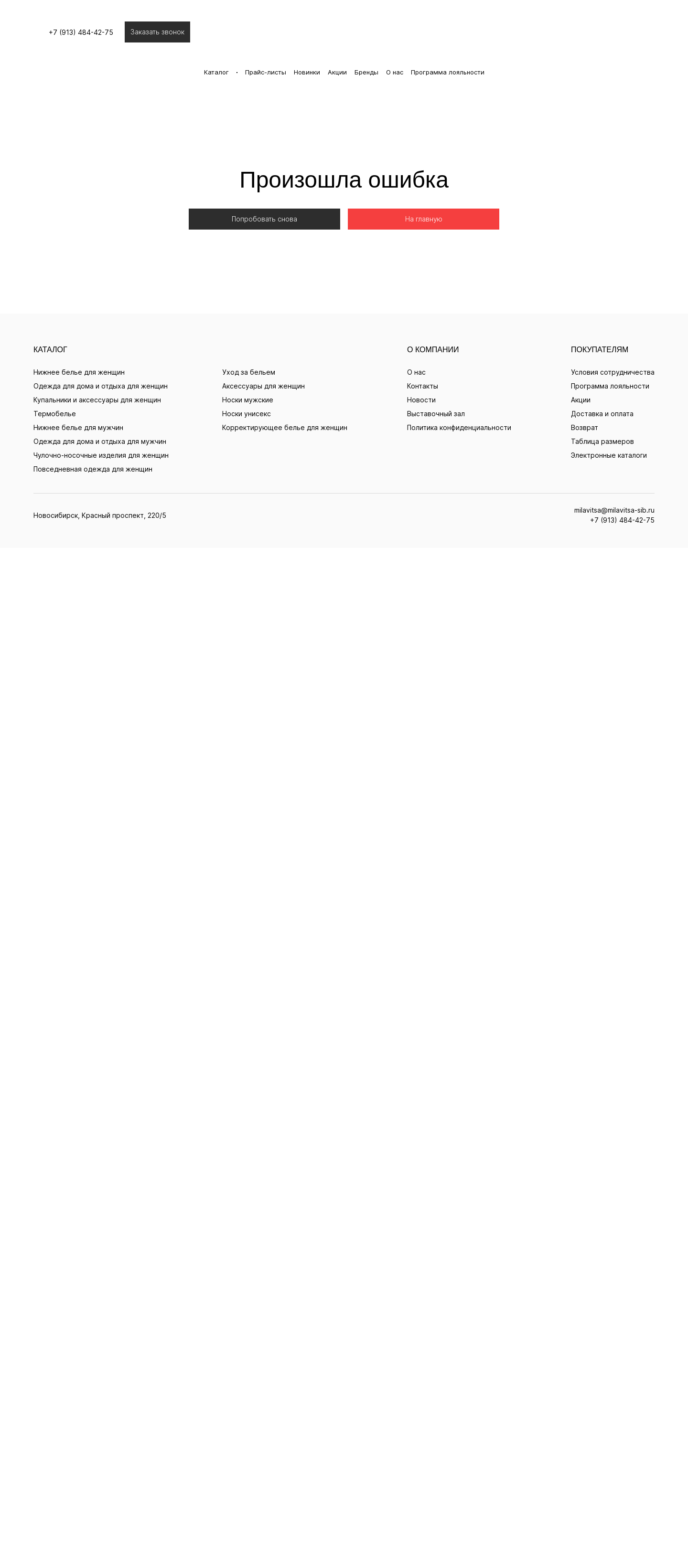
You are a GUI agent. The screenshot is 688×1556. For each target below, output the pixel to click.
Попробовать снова (264, 178)
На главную (423, 178)
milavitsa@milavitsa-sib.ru (344, 394)
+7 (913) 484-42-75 (344, 403)
